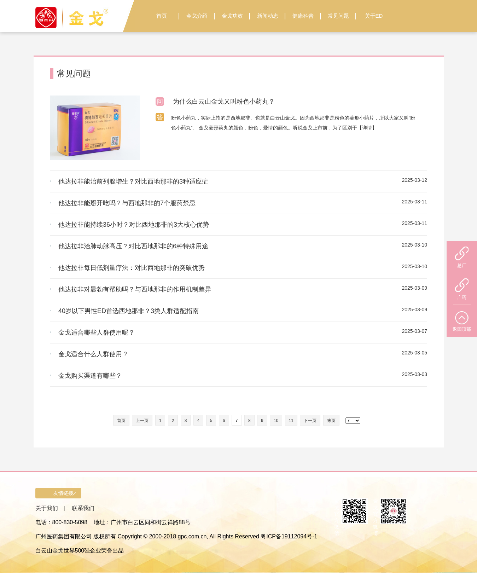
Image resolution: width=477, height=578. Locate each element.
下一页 (310, 420)
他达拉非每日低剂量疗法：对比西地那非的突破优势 (131, 267)
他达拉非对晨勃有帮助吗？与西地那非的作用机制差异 (134, 289)
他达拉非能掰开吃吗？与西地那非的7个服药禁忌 (127, 203)
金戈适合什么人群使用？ (93, 354)
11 (291, 420)
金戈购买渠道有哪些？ (90, 375)
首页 (121, 420)
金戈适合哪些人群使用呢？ (96, 332)
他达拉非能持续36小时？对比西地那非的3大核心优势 (133, 224)
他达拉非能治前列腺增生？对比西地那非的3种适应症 (133, 181)
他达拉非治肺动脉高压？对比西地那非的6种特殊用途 (133, 246)
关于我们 (46, 508)
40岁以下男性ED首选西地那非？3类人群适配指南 (128, 310)
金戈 (58, 551)
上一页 (142, 420)
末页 (331, 420)
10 (276, 420)
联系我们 (83, 508)
